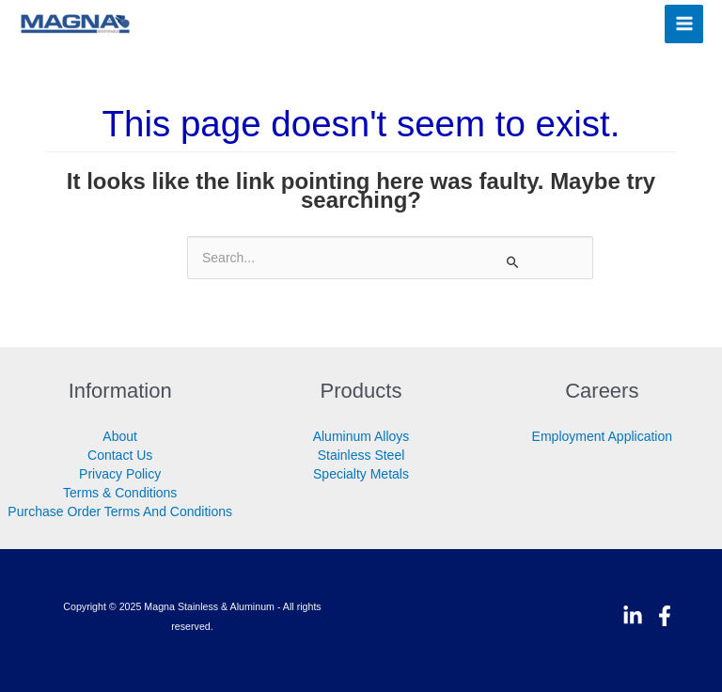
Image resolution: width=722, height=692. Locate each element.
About (119, 436)
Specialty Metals (361, 473)
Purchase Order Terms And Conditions (120, 511)
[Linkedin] (632, 616)
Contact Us (119, 455)
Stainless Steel (361, 455)
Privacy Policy (120, 473)
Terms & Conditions (120, 492)
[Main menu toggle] (684, 24)
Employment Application (602, 436)
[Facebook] (664, 616)
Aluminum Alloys (361, 436)
